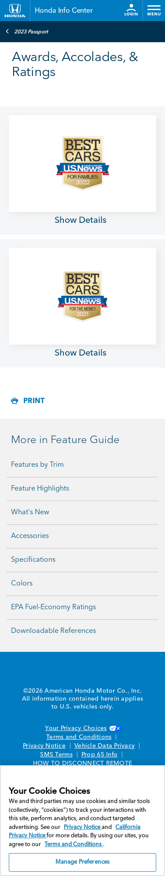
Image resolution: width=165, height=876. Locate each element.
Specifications (33, 559)
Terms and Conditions (78, 737)
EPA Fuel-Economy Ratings (53, 607)
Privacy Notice (44, 746)
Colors (22, 583)
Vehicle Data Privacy (104, 746)
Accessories (30, 536)
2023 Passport (26, 31)
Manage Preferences (82, 862)
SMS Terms (56, 755)
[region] (82, 820)
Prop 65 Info (99, 755)
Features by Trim (37, 465)
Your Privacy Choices (82, 728)
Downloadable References (53, 631)
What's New (30, 512)
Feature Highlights (40, 488)
